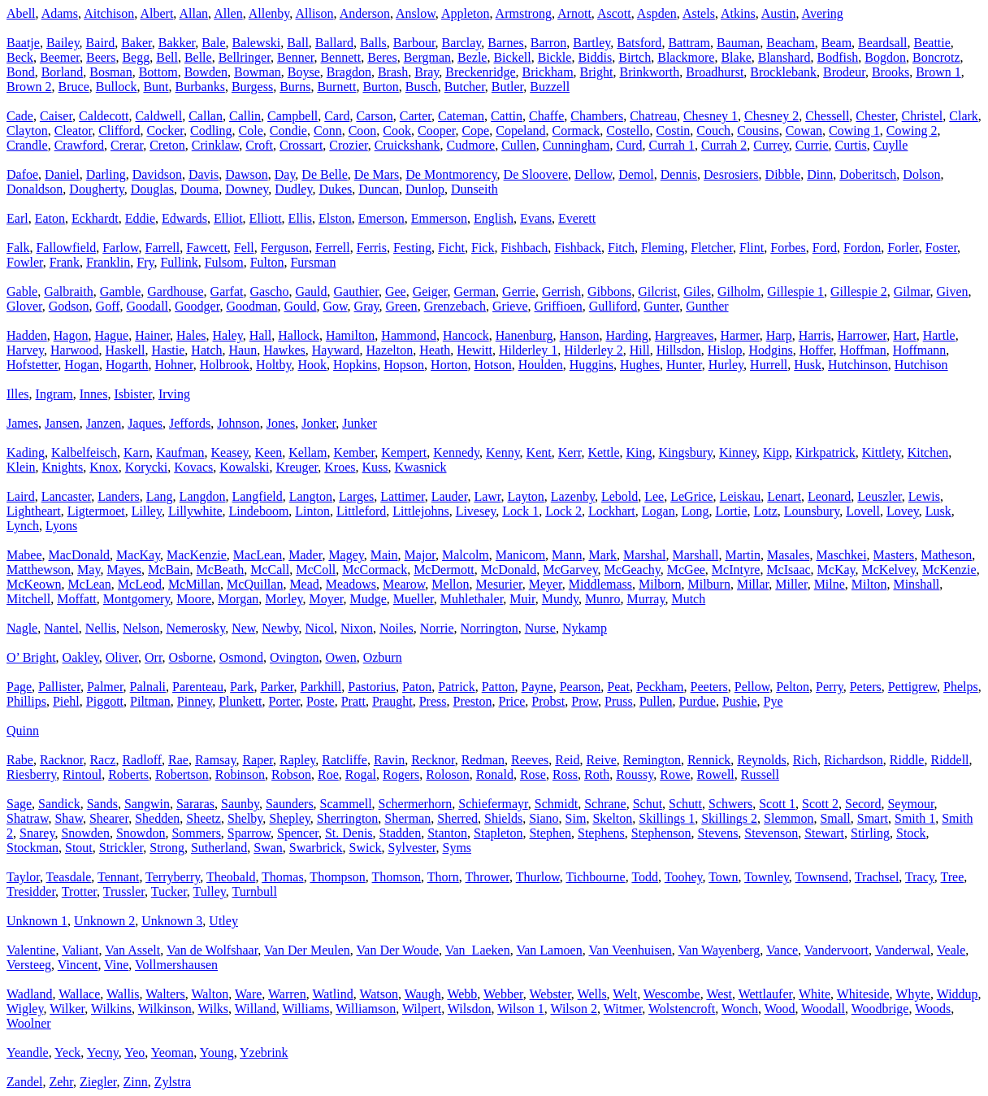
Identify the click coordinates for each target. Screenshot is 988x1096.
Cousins (758, 130)
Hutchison (921, 365)
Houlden (540, 365)
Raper (257, 760)
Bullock (116, 87)
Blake (736, 57)
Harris (815, 335)
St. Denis (349, 833)
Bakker (177, 43)
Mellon (450, 584)
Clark (963, 116)
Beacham (790, 43)
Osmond (241, 657)
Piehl (66, 701)
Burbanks (200, 87)
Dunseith (474, 189)
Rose (533, 774)
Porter (284, 701)
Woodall (823, 1009)
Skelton (612, 818)
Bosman (110, 72)
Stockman (32, 848)
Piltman (150, 701)
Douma (199, 189)
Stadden (400, 833)
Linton (312, 511)
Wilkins (111, 1009)
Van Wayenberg (719, 950)
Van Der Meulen (307, 950)
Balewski (256, 43)
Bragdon (349, 72)
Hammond (408, 335)
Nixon (356, 628)
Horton (449, 365)
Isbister (132, 394)
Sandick (59, 804)
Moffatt (77, 599)
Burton (380, 87)
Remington (652, 760)
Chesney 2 (771, 116)
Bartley (591, 43)
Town (723, 877)
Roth (596, 774)
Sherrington (348, 818)
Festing (412, 247)
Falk (17, 247)
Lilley (147, 511)
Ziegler (98, 1082)
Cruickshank (407, 145)
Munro (603, 599)
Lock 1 (520, 511)
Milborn (660, 584)
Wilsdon (470, 1009)
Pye (773, 701)
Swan (268, 848)
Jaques (145, 423)
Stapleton (498, 833)
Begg (136, 57)
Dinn (820, 174)
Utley (223, 921)
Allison (314, 13)
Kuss (375, 467)
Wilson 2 (573, 1009)
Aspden (657, 13)
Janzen (104, 423)
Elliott (265, 218)
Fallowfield (66, 247)
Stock (910, 833)
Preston (472, 701)
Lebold (619, 496)
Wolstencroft (681, 1009)
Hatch (206, 350)
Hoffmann (919, 350)
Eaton (50, 218)
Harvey (25, 350)
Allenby (269, 13)
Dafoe (22, 174)
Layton (526, 496)
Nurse (540, 628)
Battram (689, 43)
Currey (770, 145)
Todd (644, 877)
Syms (456, 848)
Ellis (300, 218)
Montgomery (137, 599)
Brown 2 (29, 87)
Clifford (119, 130)
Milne (829, 584)
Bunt (155, 87)
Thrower (487, 877)
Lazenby (573, 496)
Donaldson (34, 189)
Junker (359, 423)
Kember (354, 452)
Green (402, 306)
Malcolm (465, 555)
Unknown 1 (36, 921)
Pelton (792, 687)
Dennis (679, 174)
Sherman (407, 818)
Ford (824, 247)
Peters (866, 687)
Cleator (73, 130)
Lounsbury (811, 511)
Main (384, 555)
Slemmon (788, 818)
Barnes (505, 43)
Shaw (68, 818)
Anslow (416, 13)
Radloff (142, 760)
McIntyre (736, 569)
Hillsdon (678, 350)
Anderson (365, 13)
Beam (836, 43)
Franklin (108, 262)
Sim (576, 818)
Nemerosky (195, 628)
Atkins (738, 13)
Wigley (24, 1009)
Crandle (27, 145)
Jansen (62, 423)
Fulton (267, 262)
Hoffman (862, 350)
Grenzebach (455, 306)
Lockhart (611, 511)
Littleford (361, 511)
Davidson (157, 174)
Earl (17, 218)
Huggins (591, 365)
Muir (522, 599)
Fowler (24, 262)
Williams (305, 1009)
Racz (102, 760)
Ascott (614, 13)
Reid (567, 760)
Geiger (430, 291)
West (719, 994)
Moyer (326, 599)
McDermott (444, 569)
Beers (100, 57)
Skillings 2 (729, 818)
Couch (713, 130)
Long (695, 511)
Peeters (709, 687)
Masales (788, 555)
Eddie (140, 218)
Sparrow (249, 833)
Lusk (938, 511)
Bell (167, 57)
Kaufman (180, 452)
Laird (20, 496)
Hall (260, 335)
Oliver (122, 657)
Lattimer (402, 496)
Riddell (949, 760)
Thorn (443, 877)
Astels (698, 13)
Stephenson (661, 833)
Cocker (165, 130)
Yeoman (172, 1052)
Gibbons (609, 291)
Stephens (601, 833)
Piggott (105, 701)
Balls (373, 43)
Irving (174, 394)
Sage (19, 804)
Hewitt (474, 350)
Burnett (336, 87)
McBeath (221, 569)
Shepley (289, 818)
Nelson (141, 628)
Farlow (120, 247)
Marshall (696, 555)
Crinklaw (216, 145)
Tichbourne (595, 877)
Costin (673, 130)
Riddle (907, 760)
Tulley (209, 891)
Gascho (268, 291)
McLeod (140, 584)
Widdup (957, 994)
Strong (167, 848)
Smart (872, 818)
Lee (654, 496)
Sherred (457, 818)
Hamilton (350, 335)
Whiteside (863, 994)
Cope (475, 130)
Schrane (605, 804)
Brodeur (844, 72)
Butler (507, 87)
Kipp (776, 452)
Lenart (784, 496)
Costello (627, 130)
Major (420, 555)
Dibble (783, 174)
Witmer (623, 1009)
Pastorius (372, 687)
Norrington (489, 628)
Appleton (465, 13)
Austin (778, 13)
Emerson (381, 218)
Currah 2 (724, 145)
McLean (89, 584)
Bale (213, 43)
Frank (65, 262)
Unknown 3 (171, 921)
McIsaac (788, 569)
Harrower (862, 335)
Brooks (890, 72)
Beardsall (882, 43)
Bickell (512, 57)
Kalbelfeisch (84, 452)
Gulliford (613, 306)
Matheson (946, 555)
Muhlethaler (472, 599)
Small (835, 818)
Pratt (353, 701)
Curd (629, 145)
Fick (482, 247)
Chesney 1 (710, 116)
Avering (822, 13)
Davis (203, 174)
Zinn (136, 1082)
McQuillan (255, 584)
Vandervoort (836, 950)
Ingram (54, 394)
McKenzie (949, 569)
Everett (577, 218)
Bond (20, 72)
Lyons (61, 526)
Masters (894, 555)
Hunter (684, 365)
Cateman (461, 116)
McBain (169, 569)
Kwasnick (421, 467)
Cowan (804, 130)
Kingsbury (685, 452)
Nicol (319, 628)
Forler (902, 247)
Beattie (932, 43)
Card (336, 116)
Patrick (456, 687)
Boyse (304, 72)
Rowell (715, 774)
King (639, 452)
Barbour (414, 43)
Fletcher (712, 247)
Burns (295, 87)
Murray (645, 599)
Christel (922, 116)
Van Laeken (477, 950)
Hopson (404, 365)
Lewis (924, 496)
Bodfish (838, 57)
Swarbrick (316, 848)
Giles (697, 291)
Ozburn (382, 657)
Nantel (61, 628)
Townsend (822, 877)
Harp (779, 335)
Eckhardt (95, 218)
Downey (246, 189)
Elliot (228, 218)
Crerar (126, 145)
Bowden (206, 72)
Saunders (290, 804)
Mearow (404, 584)
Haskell (125, 350)
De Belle (324, 174)
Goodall (148, 306)
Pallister (59, 687)
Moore (193, 599)
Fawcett (207, 247)
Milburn (708, 584)
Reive (601, 760)
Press (433, 701)
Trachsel (877, 877)
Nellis (100, 628)
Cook (397, 130)
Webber (503, 994)
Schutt (685, 804)
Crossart (301, 145)
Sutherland (219, 848)
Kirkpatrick (825, 452)
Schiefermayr (493, 804)
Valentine (30, 950)
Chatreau (653, 116)
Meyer (545, 584)
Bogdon (885, 57)
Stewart (824, 833)
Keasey (229, 452)
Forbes (788, 247)
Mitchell (28, 599)
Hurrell (768, 365)
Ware (248, 994)
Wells (592, 994)
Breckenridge (480, 72)
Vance (782, 950)
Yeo (134, 1052)
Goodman (251, 306)
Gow (335, 306)
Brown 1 (938, 72)
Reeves (529, 760)
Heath (434, 350)
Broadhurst (714, 72)
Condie (288, 130)
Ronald (495, 774)
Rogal (360, 774)
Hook (312, 365)
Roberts (128, 774)
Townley (766, 877)
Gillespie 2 (858, 291)
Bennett (340, 57)
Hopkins (355, 365)
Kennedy (456, 452)
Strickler (121, 848)
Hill (640, 350)
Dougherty (96, 189)
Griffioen (559, 306)
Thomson (396, 877)
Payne (537, 687)
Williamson (366, 1009)
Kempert (404, 452)
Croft (259, 145)
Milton (869, 584)
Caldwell (158, 116)
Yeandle (27, 1052)
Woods (933, 1009)
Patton (498, 687)
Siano (543, 818)
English (494, 218)
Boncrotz (936, 57)
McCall (269, 569)
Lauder (449, 496)
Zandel (24, 1082)
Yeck (67, 1052)
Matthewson (38, 569)
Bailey (63, 43)
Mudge (367, 599)
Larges (356, 496)
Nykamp (584, 628)
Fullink (178, 262)
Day (285, 174)
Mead (303, 584)
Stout (79, 848)
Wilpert (421, 1009)
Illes (17, 394)
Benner (295, 57)
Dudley (293, 189)
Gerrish (561, 291)
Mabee (24, 555)
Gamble (120, 291)
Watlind (332, 994)
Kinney (737, 452)
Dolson (921, 174)
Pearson (580, 687)
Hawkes (284, 350)
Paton (416, 687)
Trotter (79, 891)
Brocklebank (783, 72)
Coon (363, 130)
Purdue (697, 701)
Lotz (766, 511)
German (475, 291)
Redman (483, 760)
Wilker (67, 1009)
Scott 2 (820, 804)
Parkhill (321, 687)
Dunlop (424, 189)
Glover (24, 306)
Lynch (22, 526)
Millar (753, 584)
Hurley (725, 365)
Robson (291, 774)
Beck (19, 57)
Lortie (731, 511)
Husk (807, 365)
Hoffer (817, 350)
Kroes (339, 467)
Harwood (74, 350)
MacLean (257, 555)
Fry (145, 262)
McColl (316, 569)
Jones (281, 423)
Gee (395, 291)
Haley (228, 335)
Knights (63, 467)
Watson (378, 994)
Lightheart (33, 511)
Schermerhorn (416, 804)
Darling (106, 174)
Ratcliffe (344, 760)
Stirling (870, 833)
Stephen (550, 833)
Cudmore (471, 145)
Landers (119, 496)
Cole (251, 130)
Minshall (916, 584)
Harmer (739, 335)
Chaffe (546, 116)
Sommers (195, 833)
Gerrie (518, 291)
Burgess (252, 87)
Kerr (570, 452)
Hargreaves (684, 335)
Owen (340, 657)
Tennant (118, 877)
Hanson (580, 335)
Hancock (466, 335)
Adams (59, 13)
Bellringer (245, 57)
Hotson (492, 365)
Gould (300, 306)
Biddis (595, 57)
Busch (421, 87)
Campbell (292, 116)
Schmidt (556, 804)
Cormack (576, 130)
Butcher (464, 87)
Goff (108, 306)
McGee (686, 569)
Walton (209, 994)
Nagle (21, 628)
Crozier (348, 145)
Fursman (313, 262)
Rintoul (82, 774)
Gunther (707, 306)
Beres (381, 57)
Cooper (436, 130)
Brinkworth (649, 72)
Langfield (257, 496)
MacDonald (79, 555)
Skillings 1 (667, 818)
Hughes (640, 365)
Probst (548, 701)
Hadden (26, 335)
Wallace (79, 994)
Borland (62, 72)
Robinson (240, 774)
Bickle (555, 57)
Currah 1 (671, 145)
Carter (415, 116)
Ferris (372, 247)
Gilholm (738, 291)
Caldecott (103, 116)
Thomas (283, 877)
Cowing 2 (912, 130)
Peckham (660, 687)
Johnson (238, 423)
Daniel (62, 174)
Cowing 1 (854, 130)
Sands (102, 804)
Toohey (684, 877)
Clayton (27, 130)
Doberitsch (867, 174)
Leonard (829, 496)
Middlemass (600, 584)
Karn (137, 452)
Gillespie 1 (795, 291)
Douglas (152, 189)
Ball (298, 43)
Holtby (273, 365)
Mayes (123, 569)
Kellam (307, 452)
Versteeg (28, 965)
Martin (742, 555)
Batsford (639, 43)
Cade (19, 116)
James (22, 423)
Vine (116, 965)
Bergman (427, 57)
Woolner (28, 1023)
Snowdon (140, 833)
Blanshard (784, 57)
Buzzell (550, 87)
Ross (565, 774)
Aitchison (109, 13)
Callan (205, 116)
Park (242, 687)
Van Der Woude (398, 950)
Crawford (79, 145)
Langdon (203, 496)
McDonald (508, 569)
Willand (255, 1009)
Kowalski (244, 467)
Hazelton (389, 350)
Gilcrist (657, 291)
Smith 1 (915, 818)
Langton (310, 496)
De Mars (377, 174)
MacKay (138, 555)
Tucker (169, 891)
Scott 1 (777, 804)
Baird (100, 43)
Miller (791, 584)
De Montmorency (450, 174)
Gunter (661, 306)
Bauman (738, 43)
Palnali (148, 687)
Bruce (73, 87)
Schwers (730, 804)
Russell (760, 774)
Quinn (22, 730)
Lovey (902, 511)
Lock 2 (563, 511)
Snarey (37, 833)
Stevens (718, 833)
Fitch (621, 247)
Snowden (85, 833)
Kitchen (928, 452)
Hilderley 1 (528, 350)
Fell (244, 247)
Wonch (740, 1009)
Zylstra (172, 1082)
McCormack (374, 569)
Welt (625, 994)
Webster (549, 994)
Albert (156, 13)
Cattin (506, 116)
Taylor (23, 877)
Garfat (227, 291)
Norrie (437, 628)
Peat (618, 687)
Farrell (162, 247)
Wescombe (672, 994)
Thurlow (538, 877)
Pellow (751, 687)
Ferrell (332, 247)
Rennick (708, 760)
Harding (626, 335)
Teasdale (69, 877)
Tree (952, 877)
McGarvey (570, 569)
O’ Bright (31, 657)
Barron (548, 43)
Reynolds (761, 760)
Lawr (487, 496)
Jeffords (189, 423)
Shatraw (27, 818)
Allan (193, 13)
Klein (21, 467)
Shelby (245, 818)
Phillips (26, 701)
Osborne (191, 657)
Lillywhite (195, 511)
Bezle (472, 57)
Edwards (184, 218)
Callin (245, 116)
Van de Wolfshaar (212, 950)
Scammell (346, 804)
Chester (875, 116)
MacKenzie (197, 555)
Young (217, 1052)
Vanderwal (902, 950)
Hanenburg (524, 335)
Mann (567, 555)
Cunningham (576, 145)
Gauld (311, 291)
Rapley (297, 760)
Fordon (862, 247)
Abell (21, 13)
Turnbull (254, 891)
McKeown (34, 584)
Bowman (257, 72)
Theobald (230, 877)
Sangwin (147, 804)
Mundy (560, 599)
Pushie (739, 701)
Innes (94, 394)
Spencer (297, 833)
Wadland (29, 994)
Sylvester (412, 848)
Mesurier (499, 584)
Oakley (81, 657)
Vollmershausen (176, 965)
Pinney (194, 701)
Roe (328, 774)
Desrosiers (731, 174)
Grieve (510, 306)
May (88, 569)
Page (19, 687)
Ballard (334, 43)
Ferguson (285, 247)
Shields (503, 818)
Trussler (124, 891)
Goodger (197, 306)
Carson (374, 116)
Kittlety (881, 452)
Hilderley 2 (593, 350)
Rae (178, 760)
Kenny (503, 452)
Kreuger (297, 467)
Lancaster (66, 496)
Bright (596, 72)
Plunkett (240, 701)
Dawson (246, 174)
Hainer (152, 335)
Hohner (173, 365)
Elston (335, 218)
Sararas (195, 804)
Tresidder (30, 891)
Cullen (518, 145)
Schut (647, 804)
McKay (836, 569)
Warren (287, 994)
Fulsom (224, 262)
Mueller (413, 599)
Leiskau (740, 496)
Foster (941, 247)
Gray (366, 306)
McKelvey (889, 569)
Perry (829, 687)
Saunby (240, 804)
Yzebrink (264, 1052)
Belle (198, 57)
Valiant (80, 950)
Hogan (81, 365)
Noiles (396, 628)
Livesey (476, 511)
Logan (658, 511)
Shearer (108, 818)
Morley (283, 599)
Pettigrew (912, 687)
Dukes (335, 189)
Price (511, 701)
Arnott (574, 13)
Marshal (644, 555)
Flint (751, 247)
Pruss (618, 701)
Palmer (105, 687)
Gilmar (912, 291)
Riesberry (31, 774)
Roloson (447, 774)
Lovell (863, 511)
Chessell (827, 116)
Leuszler (879, 496)
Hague (111, 335)
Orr (153, 657)
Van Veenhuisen (629, 950)
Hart (904, 335)
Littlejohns (420, 511)
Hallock (298, 335)
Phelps (960, 687)
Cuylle (890, 145)
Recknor (433, 760)
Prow (584, 701)
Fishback (577, 247)
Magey (345, 555)
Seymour (910, 804)
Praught (392, 701)
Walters (164, 994)
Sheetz (203, 818)
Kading (25, 452)
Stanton (447, 833)
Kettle (603, 452)
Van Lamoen (549, 950)
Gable (21, 291)
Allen (228, 13)
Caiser (56, 116)
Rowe (675, 774)
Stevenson (771, 833)
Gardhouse (175, 291)
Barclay (462, 43)
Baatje (23, 43)
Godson (69, 306)
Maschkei (841, 555)
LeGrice (691, 496)
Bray (426, 72)
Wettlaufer (765, 994)
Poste (320, 701)
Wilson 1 (520, 1009)
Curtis (851, 145)
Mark (602, 555)
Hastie (167, 350)
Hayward (336, 350)
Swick (365, 848)
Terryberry (172, 877)
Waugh (423, 994)
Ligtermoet (96, 511)
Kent (539, 452)
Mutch (688, 599)
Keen (269, 452)
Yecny (103, 1052)
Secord (863, 804)
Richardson (853, 760)
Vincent (78, 965)
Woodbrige (880, 1009)
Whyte (912, 994)
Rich (805, 760)
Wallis (122, 994)
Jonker (318, 423)
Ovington (294, 657)
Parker (276, 687)
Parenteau (197, 687)
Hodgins (770, 350)
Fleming (662, 247)
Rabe (19, 760)
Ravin (389, 760)
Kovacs (193, 467)
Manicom (520, 555)
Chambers (596, 116)
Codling (211, 130)
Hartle (939, 335)
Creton (167, 145)
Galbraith (68, 291)
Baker (136, 43)
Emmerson (439, 218)
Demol (636, 174)
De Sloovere (536, 174)
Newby (280, 628)
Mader (305, 555)
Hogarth (127, 365)
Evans (536, 218)
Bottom (158, 72)
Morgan (238, 599)
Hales (191, 335)
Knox (104, 467)
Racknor (62, 760)
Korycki (146, 467)
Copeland (520, 130)
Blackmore (685, 57)
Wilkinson (165, 1009)
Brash (393, 72)
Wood (780, 1009)
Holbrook (224, 365)
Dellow (593, 174)
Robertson (182, 774)
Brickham (547, 72)
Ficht (451, 247)
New (243, 628)
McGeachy (632, 569)
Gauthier (356, 291)
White (814, 994)
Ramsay (215, 760)
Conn (328, 130)
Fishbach (524, 247)
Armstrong (524, 13)
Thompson (337, 877)
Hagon (71, 335)
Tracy (919, 877)
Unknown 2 (104, 921)
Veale (951, 950)
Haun (243, 350)
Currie (812, 145)
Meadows (351, 584)
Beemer (60, 57)
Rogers (401, 774)
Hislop (725, 350)
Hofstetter (32, 365)
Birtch (634, 57)
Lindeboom (259, 511)
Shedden (157, 818)
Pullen (656, 701)
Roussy (634, 774)
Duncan (378, 189)
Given (952, 291)
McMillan (194, 584)
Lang (159, 496)
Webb (462, 994)
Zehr (61, 1082)
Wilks (213, 1009)
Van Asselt (132, 950)
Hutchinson (858, 365)
